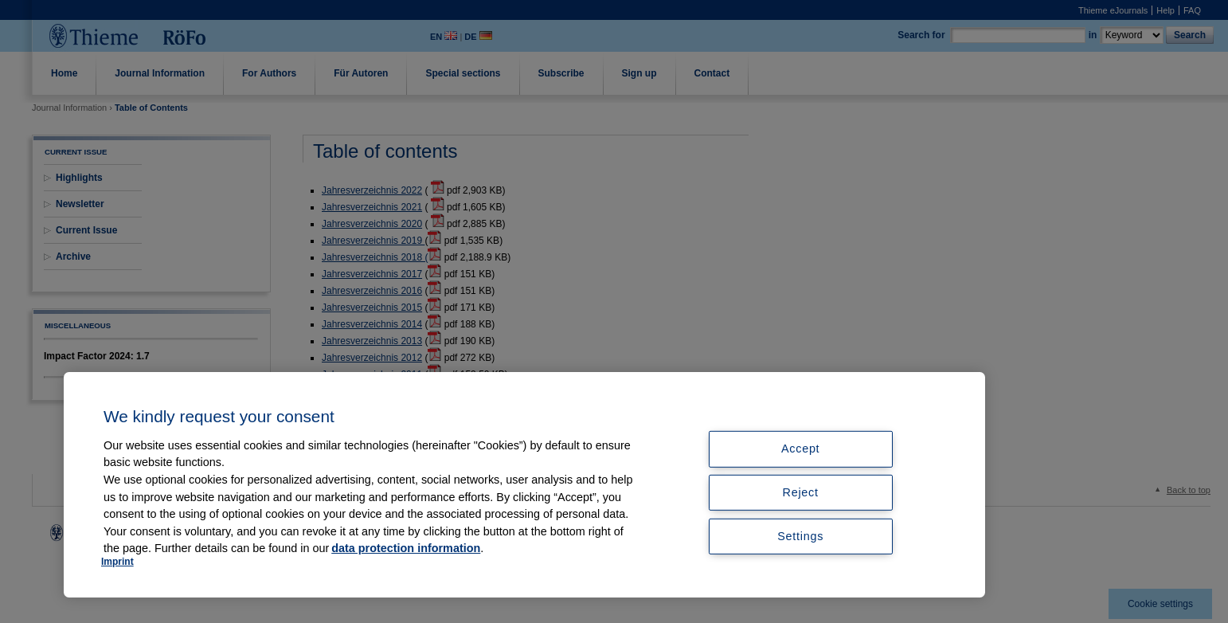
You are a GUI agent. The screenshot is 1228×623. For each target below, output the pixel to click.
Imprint (117, 561)
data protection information (405, 548)
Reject (801, 492)
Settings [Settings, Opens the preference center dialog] (800, 536)
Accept (800, 448)
